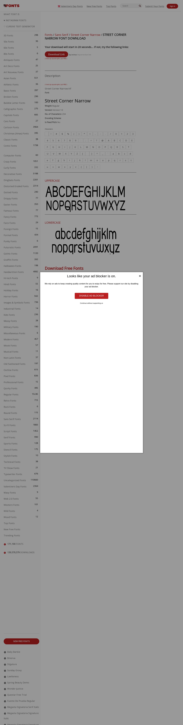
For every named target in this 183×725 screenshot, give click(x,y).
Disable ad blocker (91, 296)
